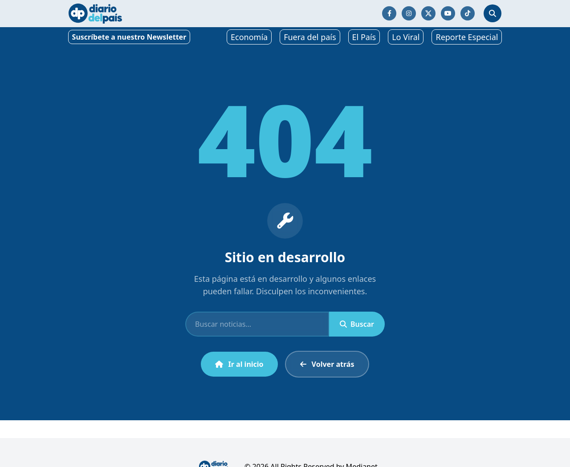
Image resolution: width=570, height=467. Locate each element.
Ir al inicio (239, 364)
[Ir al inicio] (95, 14)
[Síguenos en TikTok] (467, 13)
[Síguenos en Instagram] (409, 13)
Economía (249, 37)
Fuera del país (310, 37)
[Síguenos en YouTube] (448, 13)
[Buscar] (257, 324)
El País (364, 37)
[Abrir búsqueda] (492, 13)
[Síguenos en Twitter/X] (428, 13)
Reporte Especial (467, 37)
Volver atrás (327, 364)
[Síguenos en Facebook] (389, 13)
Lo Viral (405, 37)
